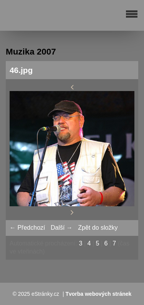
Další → (62, 227)
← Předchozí (27, 227)
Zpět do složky (98, 227)
